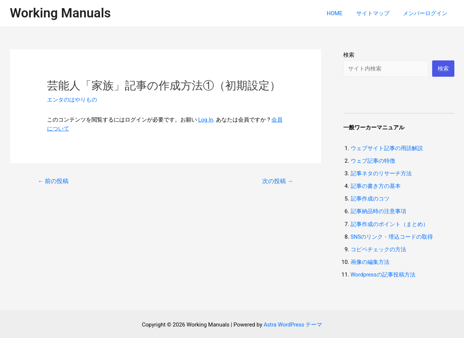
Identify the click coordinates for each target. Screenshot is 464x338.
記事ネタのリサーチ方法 (381, 173)
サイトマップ (376, 13)
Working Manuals (60, 13)
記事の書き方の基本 (376, 185)
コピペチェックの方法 (378, 248)
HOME (341, 13)
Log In (205, 119)
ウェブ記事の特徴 (373, 161)
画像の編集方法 (370, 261)
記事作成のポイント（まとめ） (389, 223)
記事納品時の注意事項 (378, 211)
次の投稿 (277, 180)
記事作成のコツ (370, 198)
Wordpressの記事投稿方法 (383, 273)
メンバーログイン (426, 13)
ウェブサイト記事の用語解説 (387, 148)
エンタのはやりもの (72, 99)
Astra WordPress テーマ (293, 323)
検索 (348, 55)
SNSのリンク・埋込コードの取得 (392, 235)
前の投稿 (53, 180)
